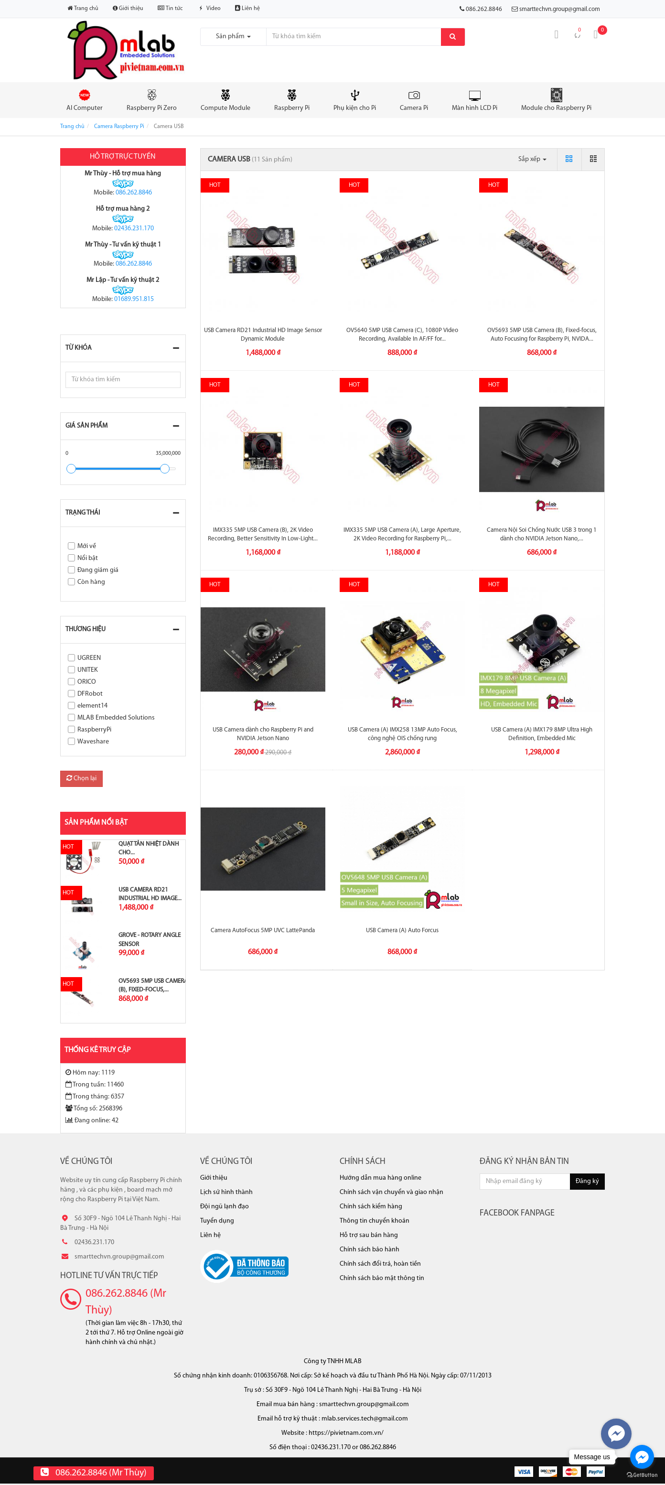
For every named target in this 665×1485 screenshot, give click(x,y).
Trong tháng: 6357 (94, 1096)
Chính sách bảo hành (369, 1249)
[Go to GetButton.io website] (642, 1475)
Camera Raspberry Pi (119, 126)
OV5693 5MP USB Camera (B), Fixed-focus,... (153, 985)
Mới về (86, 546)
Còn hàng (91, 582)
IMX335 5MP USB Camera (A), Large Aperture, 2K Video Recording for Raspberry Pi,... (402, 534)
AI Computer (84, 100)
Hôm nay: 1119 (90, 1072)
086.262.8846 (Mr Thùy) (126, 1302)
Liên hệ (247, 8)
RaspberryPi (94, 729)
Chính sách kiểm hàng (371, 1206)
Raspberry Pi (292, 100)
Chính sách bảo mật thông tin (382, 1278)
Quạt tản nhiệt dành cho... (148, 848)
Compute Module (225, 100)
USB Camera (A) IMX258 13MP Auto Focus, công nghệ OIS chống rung (402, 734)
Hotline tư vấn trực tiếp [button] (109, 1276)
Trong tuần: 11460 (94, 1084)
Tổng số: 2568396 (93, 1108)
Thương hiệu (85, 629)
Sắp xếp (532, 159)
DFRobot (90, 694)
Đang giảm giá (97, 570)
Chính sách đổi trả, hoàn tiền (380, 1264)
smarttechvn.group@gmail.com (559, 9)
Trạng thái (82, 513)
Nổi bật (87, 558)
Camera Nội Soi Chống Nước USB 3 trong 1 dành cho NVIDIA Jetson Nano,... (542, 534)
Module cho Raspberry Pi (556, 100)
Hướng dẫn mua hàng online (380, 1178)
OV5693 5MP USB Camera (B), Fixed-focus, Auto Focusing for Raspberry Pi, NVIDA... (542, 334)
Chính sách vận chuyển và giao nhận (391, 1192)
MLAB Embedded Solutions (116, 717)
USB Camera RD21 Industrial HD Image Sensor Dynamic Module (263, 334)
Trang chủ (82, 8)
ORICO (86, 682)
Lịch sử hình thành (226, 1192)
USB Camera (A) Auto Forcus (402, 930)
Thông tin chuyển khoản (374, 1221)
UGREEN (89, 658)
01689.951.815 (134, 299)
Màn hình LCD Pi (474, 100)
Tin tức (170, 8)
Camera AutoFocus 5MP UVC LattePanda (263, 930)
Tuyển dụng (217, 1221)
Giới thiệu (128, 8)
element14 (92, 706)
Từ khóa (78, 348)
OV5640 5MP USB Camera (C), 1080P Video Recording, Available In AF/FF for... (402, 334)
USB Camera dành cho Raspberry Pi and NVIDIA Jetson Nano (263, 734)
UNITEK (87, 670)
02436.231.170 (134, 228)
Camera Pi (414, 100)
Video (209, 8)
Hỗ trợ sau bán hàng (369, 1235)
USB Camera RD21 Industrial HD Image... (150, 894)
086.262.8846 (134, 192)
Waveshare (93, 741)
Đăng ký (587, 1181)
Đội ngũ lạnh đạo (224, 1206)
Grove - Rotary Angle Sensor (149, 939)
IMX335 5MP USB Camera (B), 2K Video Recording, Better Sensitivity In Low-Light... (263, 534)
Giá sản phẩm (86, 426)
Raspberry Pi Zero (152, 100)
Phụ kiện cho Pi (354, 100)
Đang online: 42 (91, 1120)
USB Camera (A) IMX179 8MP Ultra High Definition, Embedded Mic (541, 734)
